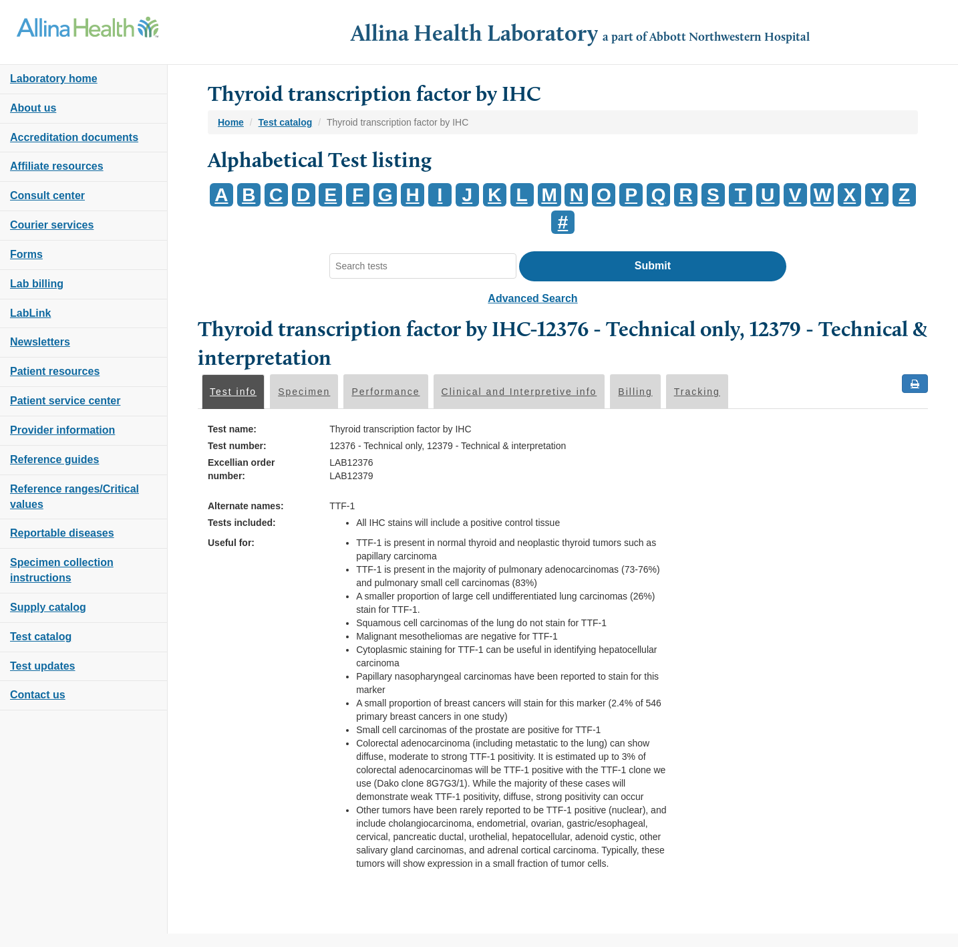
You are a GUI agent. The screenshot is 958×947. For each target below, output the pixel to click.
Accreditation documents (74, 137)
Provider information (62, 430)
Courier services (52, 225)
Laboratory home (54, 78)
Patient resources (55, 371)
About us (33, 108)
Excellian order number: (241, 469)
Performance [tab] (385, 391)
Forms (26, 254)
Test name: (232, 429)
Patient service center (65, 400)
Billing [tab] (635, 391)
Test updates (42, 666)
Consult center (47, 195)
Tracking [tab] (697, 391)
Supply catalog (48, 607)
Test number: (237, 445)
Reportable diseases (62, 533)
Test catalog (40, 636)
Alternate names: (246, 506)
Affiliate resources (57, 166)
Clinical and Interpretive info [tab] (519, 391)
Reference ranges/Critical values (74, 496)
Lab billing (36, 283)
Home (231, 122)
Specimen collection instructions (62, 570)
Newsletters (40, 342)
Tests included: (242, 522)
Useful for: (231, 542)
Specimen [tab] (304, 391)
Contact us (37, 694)
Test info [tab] (233, 391)
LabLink (30, 313)
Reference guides (54, 459)
